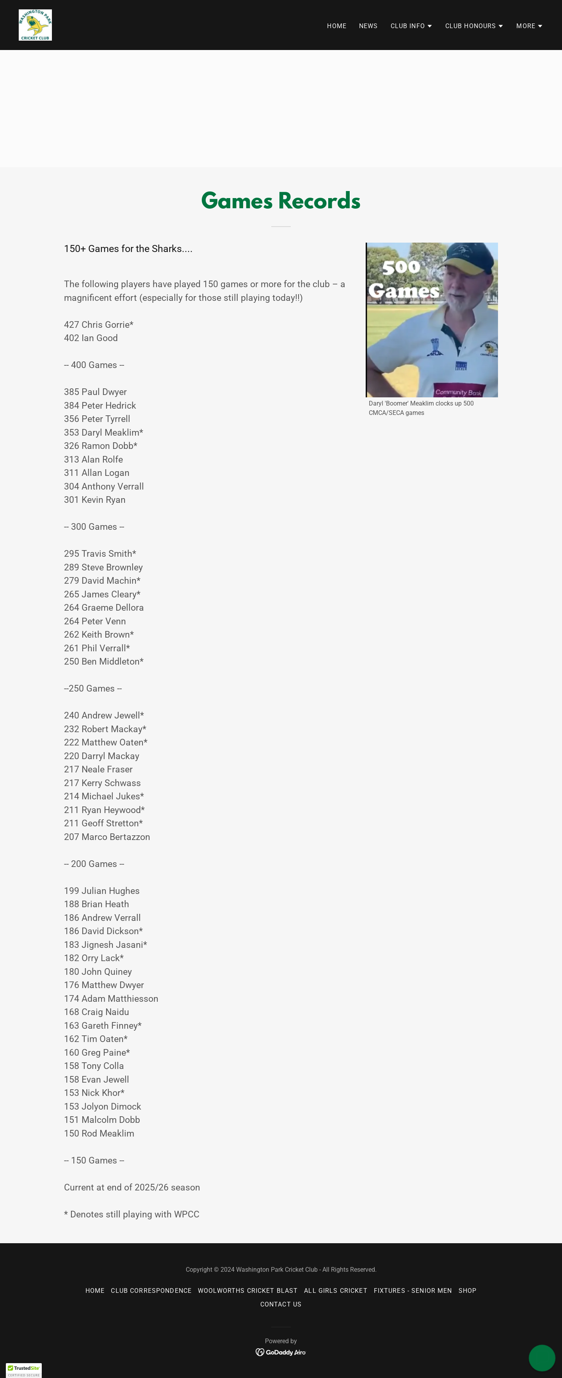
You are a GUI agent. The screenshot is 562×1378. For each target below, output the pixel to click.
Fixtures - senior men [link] (413, 1290)
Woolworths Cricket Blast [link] (248, 1290)
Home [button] (95, 1290)
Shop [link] (468, 1290)
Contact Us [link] (281, 1304)
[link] (35, 24)
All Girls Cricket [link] (335, 1290)
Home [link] (337, 26)
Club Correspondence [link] (151, 1290)
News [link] (368, 26)
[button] (412, 26)
